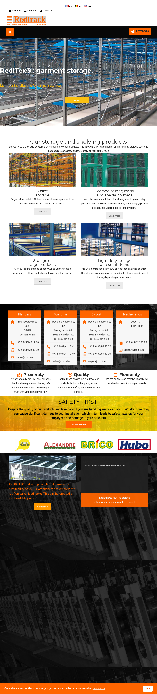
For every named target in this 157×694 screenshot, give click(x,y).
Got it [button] (148, 688)
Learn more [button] (99, 688)
